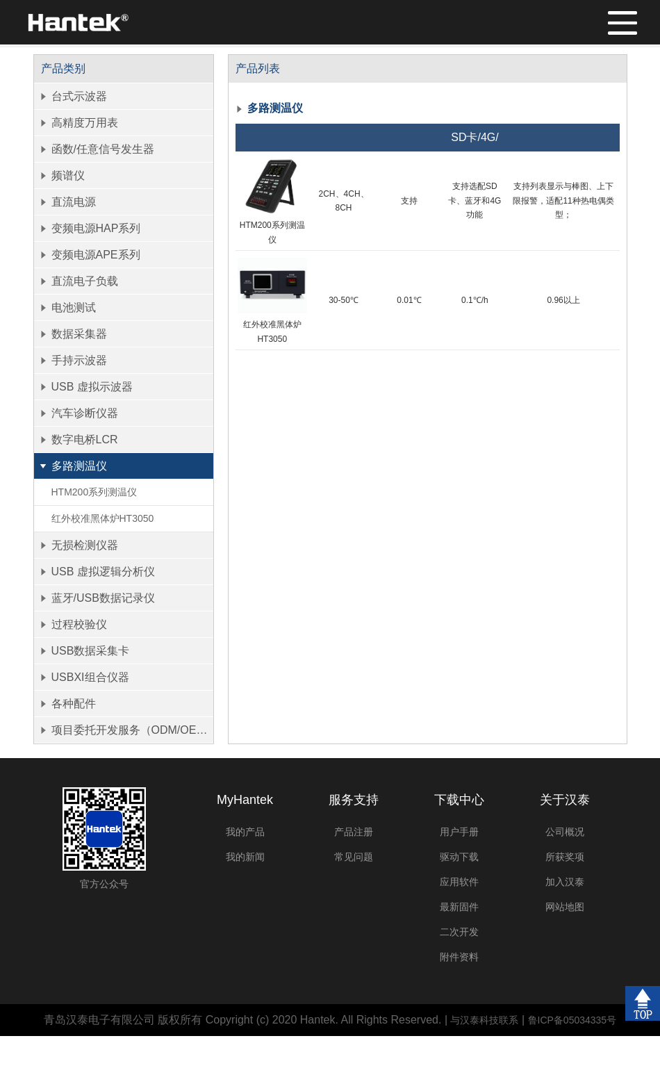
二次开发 (459, 931)
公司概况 (564, 831)
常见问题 (353, 856)
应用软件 (459, 881)
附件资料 (459, 956)
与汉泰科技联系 (484, 1020)
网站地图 (564, 906)
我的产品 (245, 831)
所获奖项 (564, 856)
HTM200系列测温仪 (94, 492)
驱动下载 (459, 856)
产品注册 (353, 831)
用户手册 (459, 831)
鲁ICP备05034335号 (572, 1020)
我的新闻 (245, 856)
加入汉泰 (564, 881)
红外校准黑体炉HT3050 (102, 518)
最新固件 (459, 906)
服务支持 (354, 800)
